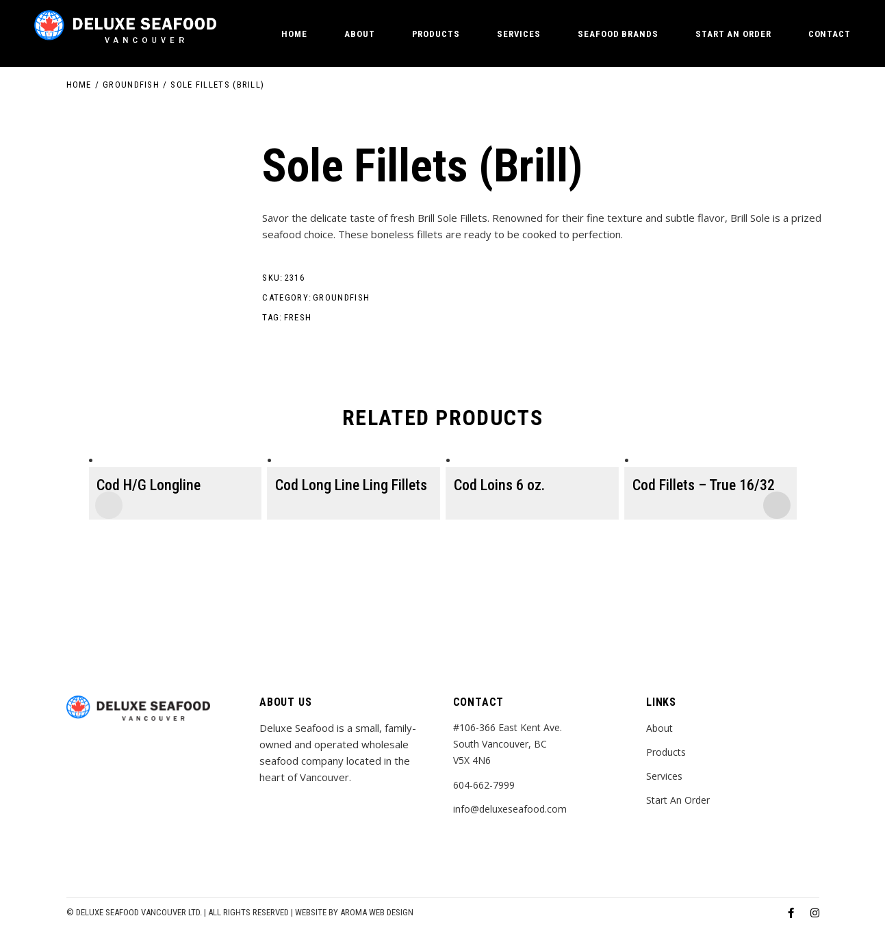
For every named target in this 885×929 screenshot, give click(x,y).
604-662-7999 (484, 784)
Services (664, 775)
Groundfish (341, 297)
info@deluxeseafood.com (510, 808)
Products (666, 752)
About (659, 728)
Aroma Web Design (376, 912)
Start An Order (678, 799)
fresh (298, 317)
